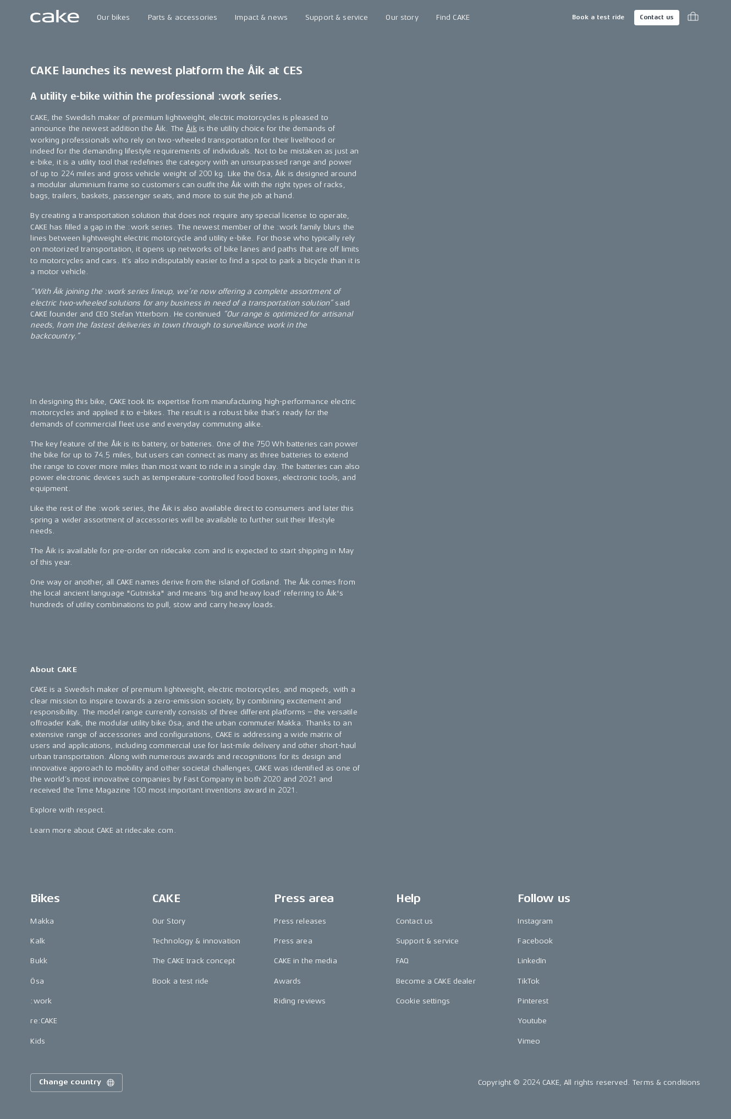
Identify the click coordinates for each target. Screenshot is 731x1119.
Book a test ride (598, 17)
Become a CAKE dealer (436, 981)
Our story (402, 17)
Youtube (532, 1021)
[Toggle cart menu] (693, 17)
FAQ (402, 961)
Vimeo (529, 1041)
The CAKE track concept (193, 961)
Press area (293, 941)
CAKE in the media (305, 961)
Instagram (535, 921)
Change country (77, 1082)
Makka (42, 921)
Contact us (657, 17)
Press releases (300, 921)
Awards (287, 981)
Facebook (535, 941)
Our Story (168, 921)
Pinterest (533, 1001)
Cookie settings (423, 1001)
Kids (37, 1041)
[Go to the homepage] (54, 17)
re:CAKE (43, 1021)
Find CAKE (453, 17)
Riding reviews (300, 1001)
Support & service (336, 17)
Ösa (36, 981)
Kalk (37, 941)
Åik (191, 128)
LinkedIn (532, 961)
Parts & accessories (183, 17)
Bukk (38, 961)
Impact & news (261, 17)
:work (41, 1001)
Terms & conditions (667, 1082)
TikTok (529, 981)
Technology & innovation (196, 941)
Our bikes (113, 17)
